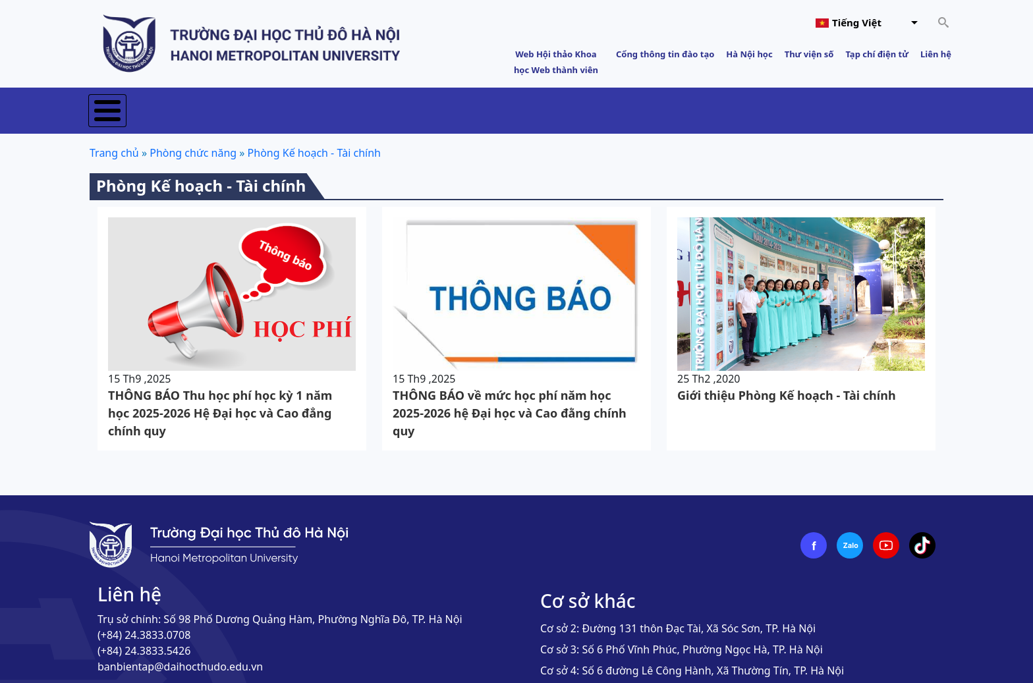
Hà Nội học (749, 54)
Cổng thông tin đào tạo (665, 54)
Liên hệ (935, 54)
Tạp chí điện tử (876, 54)
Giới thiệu (191, 102)
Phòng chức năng (193, 136)
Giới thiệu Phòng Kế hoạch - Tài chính (786, 379)
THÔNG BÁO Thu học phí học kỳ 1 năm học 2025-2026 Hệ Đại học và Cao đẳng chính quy (220, 396)
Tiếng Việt (856, 22)
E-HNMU (892, 102)
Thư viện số (809, 54)
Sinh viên (830, 102)
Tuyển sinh (321, 102)
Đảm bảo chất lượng (733, 102)
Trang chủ (119, 102)
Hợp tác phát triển (612, 102)
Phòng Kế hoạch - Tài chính (314, 136)
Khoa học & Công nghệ (486, 102)
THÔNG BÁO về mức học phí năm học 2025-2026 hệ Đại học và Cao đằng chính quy (510, 396)
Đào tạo (388, 102)
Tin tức (255, 102)
